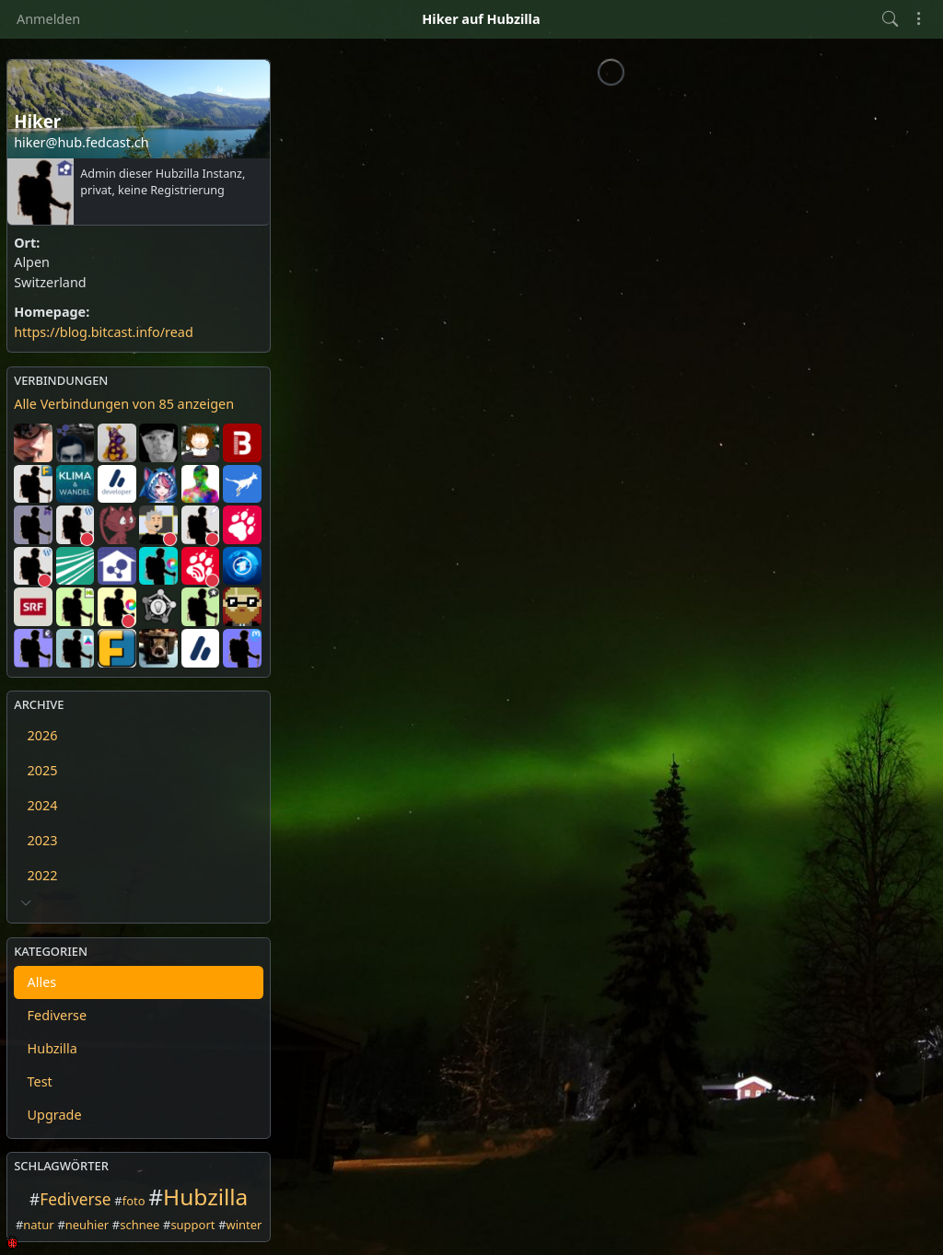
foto (134, 1200)
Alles (42, 982)
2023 (43, 840)
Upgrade (55, 1114)
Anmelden (48, 19)
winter (244, 1224)
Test (40, 1081)
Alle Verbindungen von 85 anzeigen (124, 404)
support (192, 1224)
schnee (139, 1224)
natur (38, 1224)
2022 (43, 875)
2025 (43, 770)
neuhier (87, 1224)
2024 (43, 805)
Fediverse (57, 1015)
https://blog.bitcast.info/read (103, 332)
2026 (43, 735)
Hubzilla (52, 1048)
